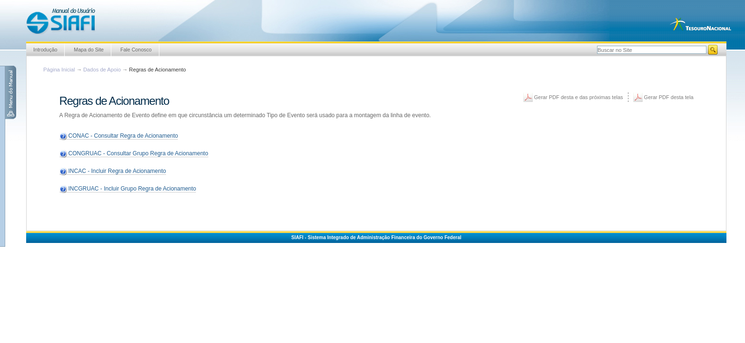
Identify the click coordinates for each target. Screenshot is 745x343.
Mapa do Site (89, 49)
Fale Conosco (136, 49)
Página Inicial (59, 69)
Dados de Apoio (102, 69)
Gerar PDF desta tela (669, 97)
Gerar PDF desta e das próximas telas (578, 97)
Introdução (45, 49)
